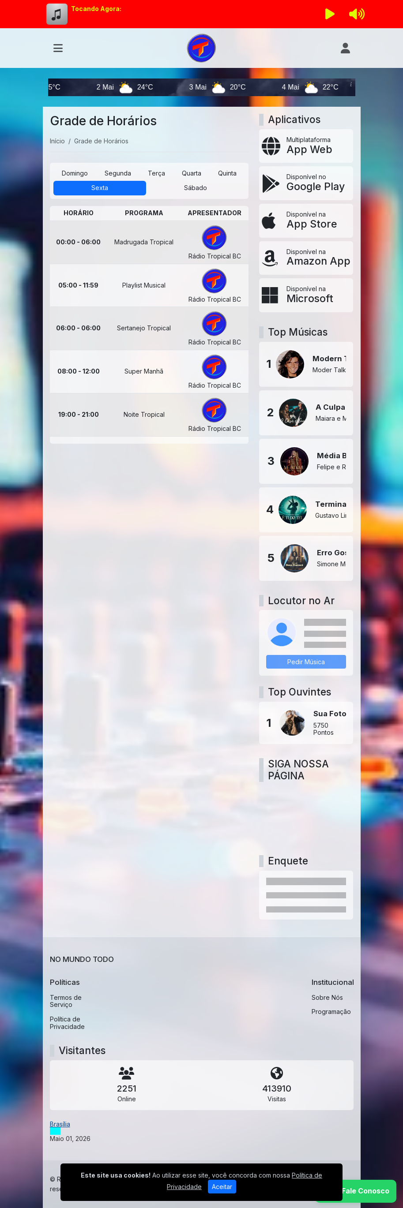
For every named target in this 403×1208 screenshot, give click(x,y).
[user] (345, 48)
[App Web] (306, 146)
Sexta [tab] (99, 187)
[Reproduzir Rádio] (330, 14)
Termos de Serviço (66, 1001)
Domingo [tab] (75, 173)
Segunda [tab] (118, 173)
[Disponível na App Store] (306, 221)
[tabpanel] (149, 325)
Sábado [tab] (195, 187)
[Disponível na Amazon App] (306, 258)
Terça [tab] (156, 173)
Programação (331, 1011)
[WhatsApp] (355, 1191)
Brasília (60, 1124)
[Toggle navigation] (58, 48)
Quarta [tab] (191, 173)
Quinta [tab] (227, 173)
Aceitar (222, 1186)
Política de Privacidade (67, 1022)
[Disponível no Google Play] (306, 183)
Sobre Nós (327, 997)
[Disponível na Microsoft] (306, 295)
